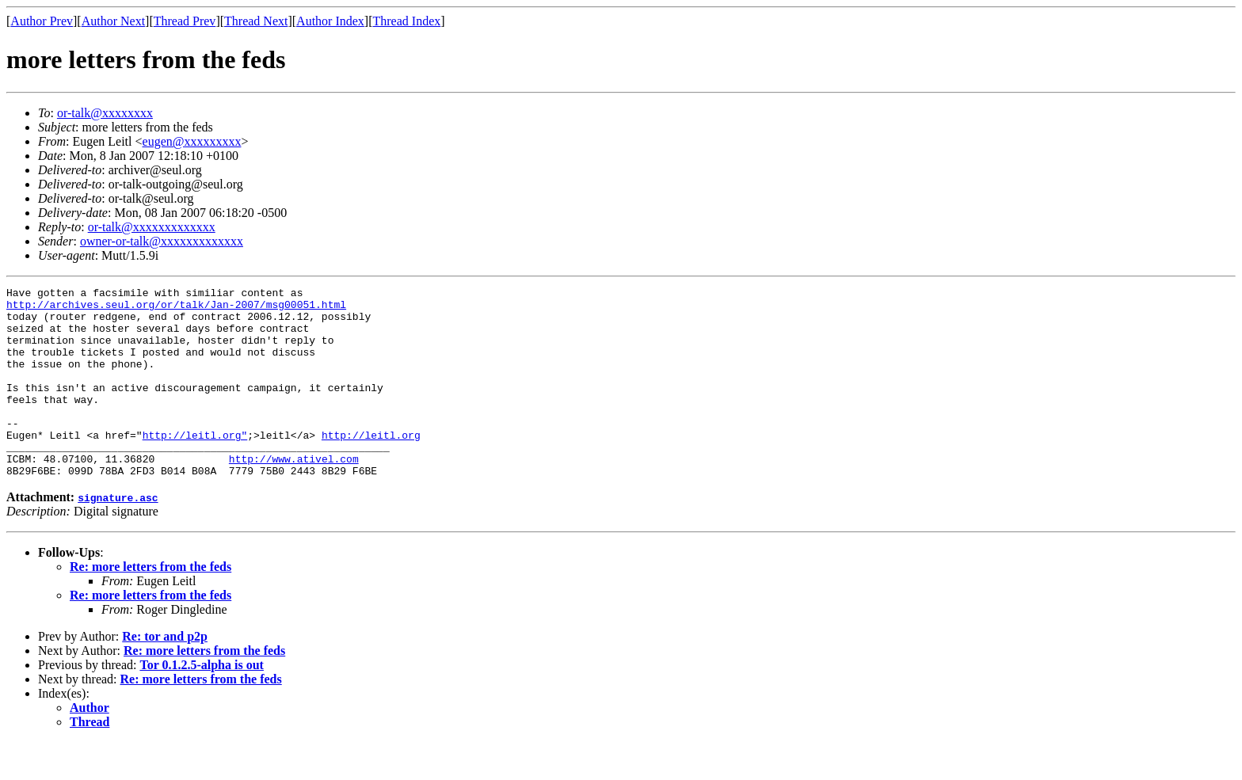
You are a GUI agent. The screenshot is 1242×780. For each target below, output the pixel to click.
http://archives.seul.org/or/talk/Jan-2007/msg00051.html (176, 309)
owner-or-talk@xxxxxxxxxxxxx (161, 241)
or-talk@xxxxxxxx (105, 113)
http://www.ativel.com (294, 494)
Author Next (113, 21)
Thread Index (407, 21)
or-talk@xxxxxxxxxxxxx (151, 227)
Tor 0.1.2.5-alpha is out (201, 703)
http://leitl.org (371, 465)
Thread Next (256, 21)
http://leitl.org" (195, 465)
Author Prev (41, 21)
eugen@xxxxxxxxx (192, 141)
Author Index (330, 21)
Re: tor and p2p (165, 674)
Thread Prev (185, 21)
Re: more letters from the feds (150, 604)
